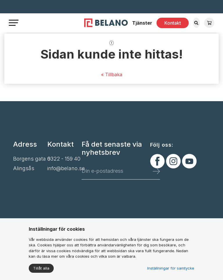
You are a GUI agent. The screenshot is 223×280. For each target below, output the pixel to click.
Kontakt (172, 23)
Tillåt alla (41, 268)
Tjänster (142, 23)
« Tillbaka (111, 74)
